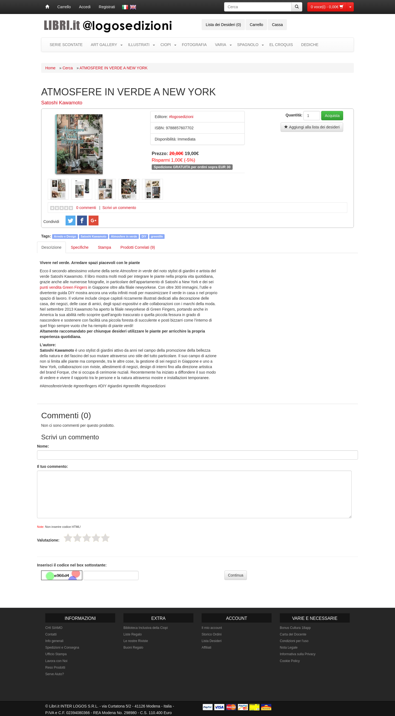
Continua (235, 575)
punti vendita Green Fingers (63, 287)
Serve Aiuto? (54, 674)
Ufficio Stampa (56, 654)
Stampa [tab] (104, 247)
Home (50, 68)
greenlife (157, 236)
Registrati (107, 7)
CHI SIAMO (54, 628)
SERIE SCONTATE (66, 44)
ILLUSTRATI (138, 44)
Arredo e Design (65, 236)
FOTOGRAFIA (194, 44)
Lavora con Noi (56, 661)
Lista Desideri (212, 641)
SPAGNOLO (248, 44)
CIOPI (165, 44)
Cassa (277, 24)
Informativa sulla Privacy (297, 654)
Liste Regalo (132, 634)
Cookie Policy (290, 661)
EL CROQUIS (281, 44)
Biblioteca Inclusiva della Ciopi (145, 628)
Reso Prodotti (55, 667)
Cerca (68, 68)
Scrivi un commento (119, 207)
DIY (144, 236)
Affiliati (206, 647)
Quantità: (294, 115)
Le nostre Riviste (135, 641)
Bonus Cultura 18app (295, 628)
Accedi (85, 7)
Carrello (64, 7)
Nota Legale (289, 647)
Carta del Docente (293, 634)
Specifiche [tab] (80, 247)
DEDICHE (309, 44)
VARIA (220, 44)
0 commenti (86, 207)
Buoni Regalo (133, 647)
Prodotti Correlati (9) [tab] (137, 247)
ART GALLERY (104, 44)
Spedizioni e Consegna (62, 647)
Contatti (51, 634)
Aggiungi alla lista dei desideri (312, 127)
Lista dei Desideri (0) (223, 24)
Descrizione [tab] (51, 247)
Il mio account (212, 628)
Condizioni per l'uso (294, 641)
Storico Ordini (212, 634)
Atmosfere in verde (124, 236)
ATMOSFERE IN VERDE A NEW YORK (114, 68)
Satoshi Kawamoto (61, 102)
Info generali (54, 641)
